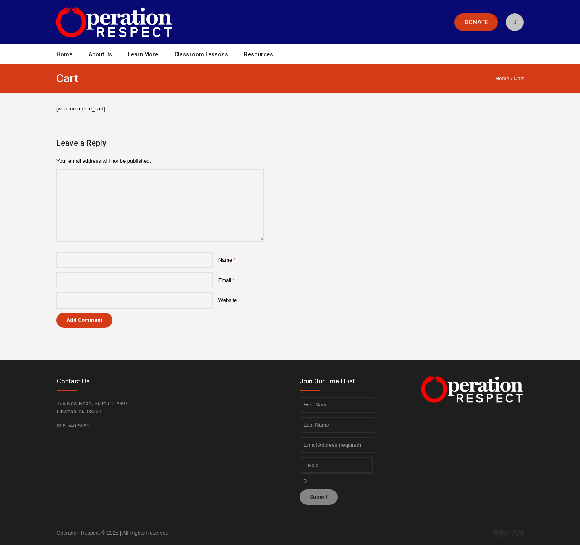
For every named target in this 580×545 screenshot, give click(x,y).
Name (227, 260)
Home (502, 78)
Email (226, 280)
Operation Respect (78, 533)
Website (227, 300)
